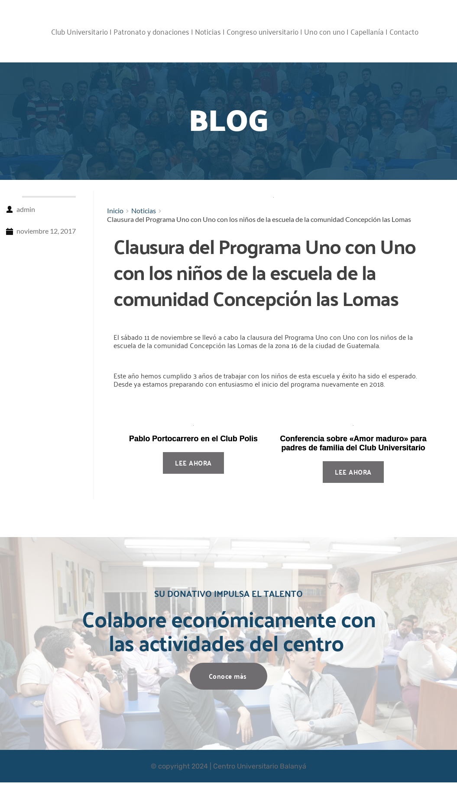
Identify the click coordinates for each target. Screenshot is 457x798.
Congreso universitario (262, 31)
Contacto (403, 31)
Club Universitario (79, 31)
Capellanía (367, 31)
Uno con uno (324, 31)
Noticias (208, 31)
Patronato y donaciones (151, 31)
